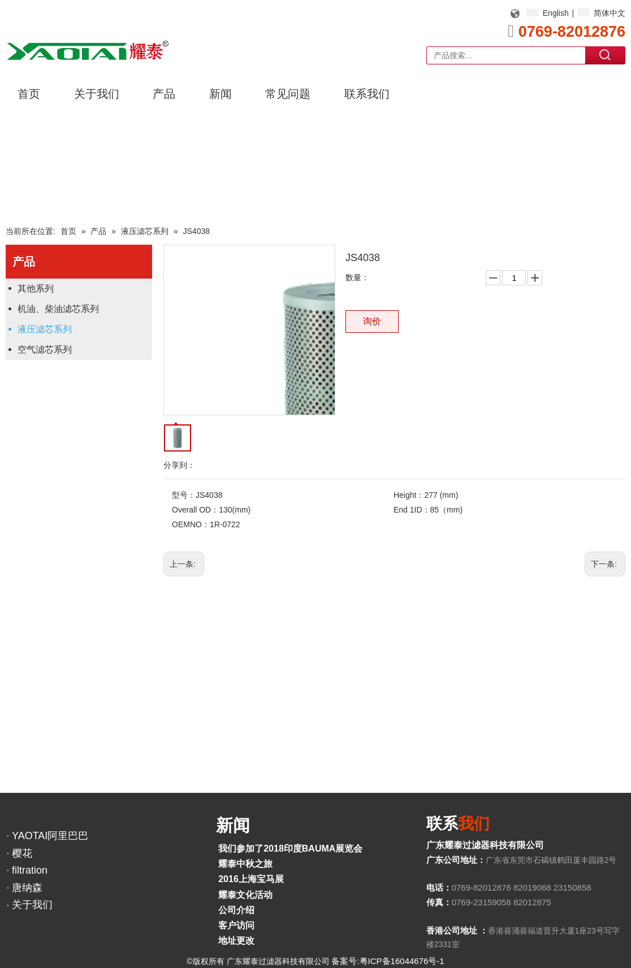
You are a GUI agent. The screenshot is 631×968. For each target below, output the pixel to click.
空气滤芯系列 (45, 349)
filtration (29, 870)
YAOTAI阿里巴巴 (50, 835)
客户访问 (236, 925)
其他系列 (36, 288)
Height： (409, 495)
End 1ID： (412, 509)
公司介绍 (236, 910)
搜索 (605, 54)
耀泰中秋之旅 (245, 864)
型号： (184, 495)
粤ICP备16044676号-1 (402, 961)
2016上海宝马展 (251, 879)
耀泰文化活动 (245, 895)
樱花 (22, 853)
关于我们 (32, 904)
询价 (372, 321)
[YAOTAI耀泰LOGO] (88, 50)
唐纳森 (27, 887)
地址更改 (236, 940)
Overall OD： (195, 509)
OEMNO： (191, 524)
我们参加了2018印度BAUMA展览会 (290, 848)
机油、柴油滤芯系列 (58, 309)
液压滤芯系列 (45, 329)
